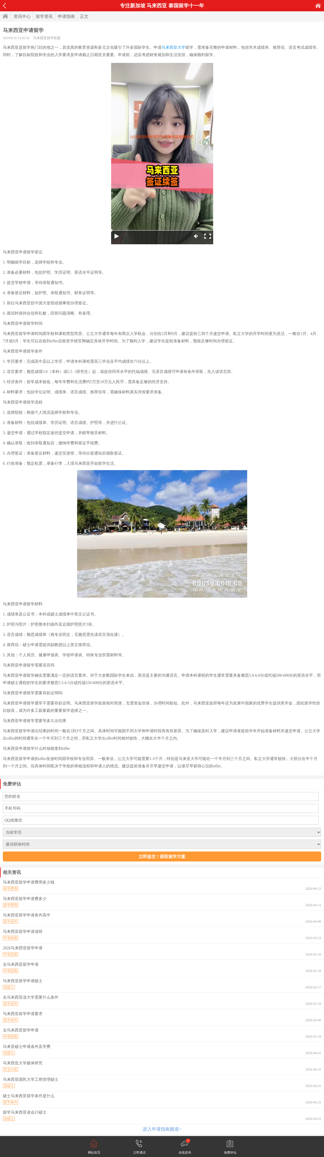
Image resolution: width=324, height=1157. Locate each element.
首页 (318, 5)
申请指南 (66, 16)
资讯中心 (22, 16)
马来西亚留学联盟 (46, 38)
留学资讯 (44, 16)
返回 (4, 6)
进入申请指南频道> (162, 1129)
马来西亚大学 (173, 47)
